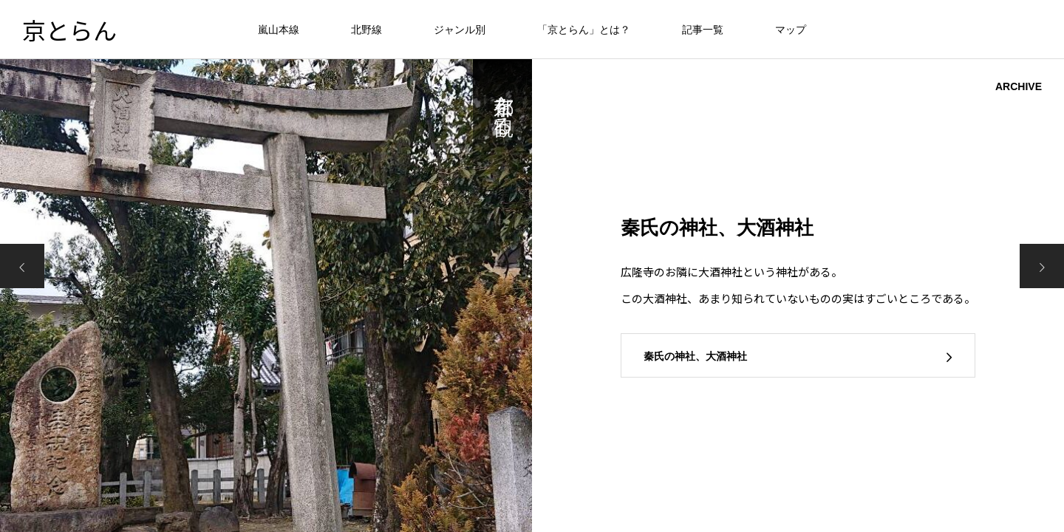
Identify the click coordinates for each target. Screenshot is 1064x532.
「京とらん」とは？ (583, 29)
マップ (790, 29)
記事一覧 (702, 29)
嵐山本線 (278, 29)
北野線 (366, 29)
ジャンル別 (459, 29)
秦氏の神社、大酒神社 (695, 356)
